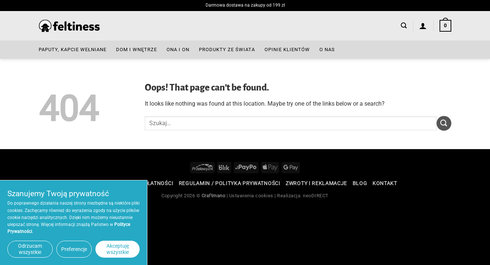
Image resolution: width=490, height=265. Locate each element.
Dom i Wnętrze (136, 49)
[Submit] (444, 123)
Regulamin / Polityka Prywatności (229, 183)
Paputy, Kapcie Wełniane (72, 49)
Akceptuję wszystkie (117, 249)
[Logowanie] (423, 26)
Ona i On (178, 49)
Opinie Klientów (287, 49)
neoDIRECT (316, 195)
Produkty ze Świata (227, 49)
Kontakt (384, 183)
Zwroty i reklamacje (316, 183)
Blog (360, 183)
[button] (404, 25)
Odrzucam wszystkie (30, 249)
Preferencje (74, 249)
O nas (327, 49)
